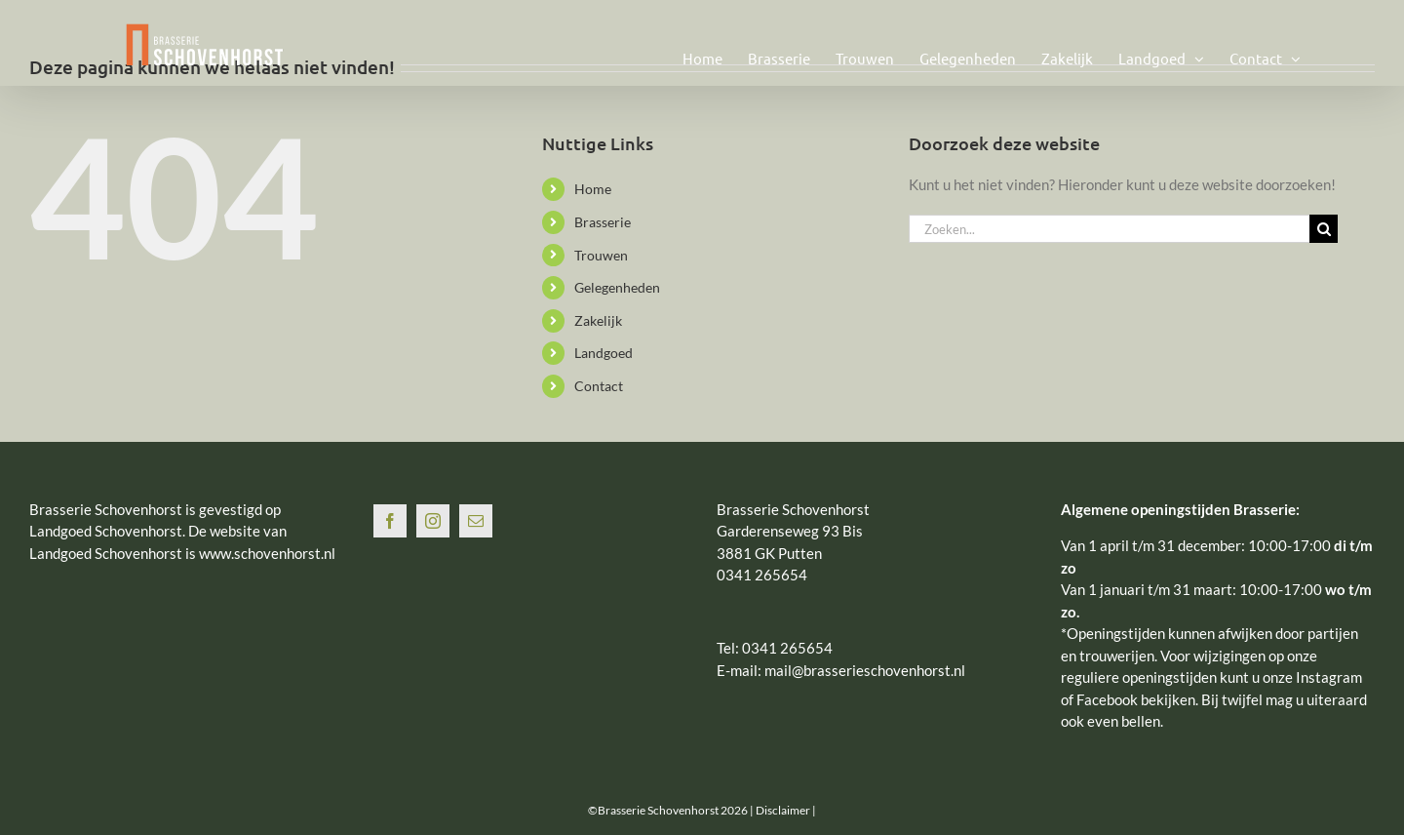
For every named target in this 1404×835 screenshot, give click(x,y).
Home (592, 188)
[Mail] (475, 520)
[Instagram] (432, 520)
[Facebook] (390, 520)
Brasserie (602, 222)
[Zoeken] (1323, 229)
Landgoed (603, 352)
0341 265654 (787, 647)
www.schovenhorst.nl (267, 553)
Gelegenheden (617, 287)
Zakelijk (598, 320)
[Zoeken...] (1109, 229)
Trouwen (601, 255)
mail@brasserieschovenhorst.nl (864, 670)
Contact (598, 386)
